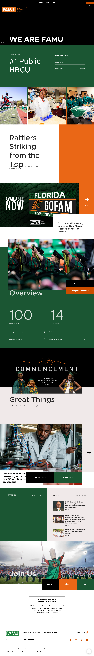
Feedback (60, 648)
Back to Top (81, 632)
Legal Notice (20, 648)
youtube (87, 640)
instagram (76, 640)
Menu (90, 2)
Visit (47, 3)
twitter (82, 640)
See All (33, 497)
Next (75, 140)
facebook (70, 640)
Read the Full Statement (47, 617)
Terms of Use (9, 648)
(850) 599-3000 (29, 640)
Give (53, 3)
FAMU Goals (59, 72)
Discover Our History (62, 55)
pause (2, 43)
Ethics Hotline (39, 648)
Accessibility (49, 648)
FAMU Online (53, 336)
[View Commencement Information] (47, 367)
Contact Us (9, 640)
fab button (89, 651)
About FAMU (59, 66)
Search (90, 5)
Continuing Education (56, 343)
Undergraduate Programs (17, 336)
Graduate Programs (15, 343)
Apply (41, 3)
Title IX (29, 648)
